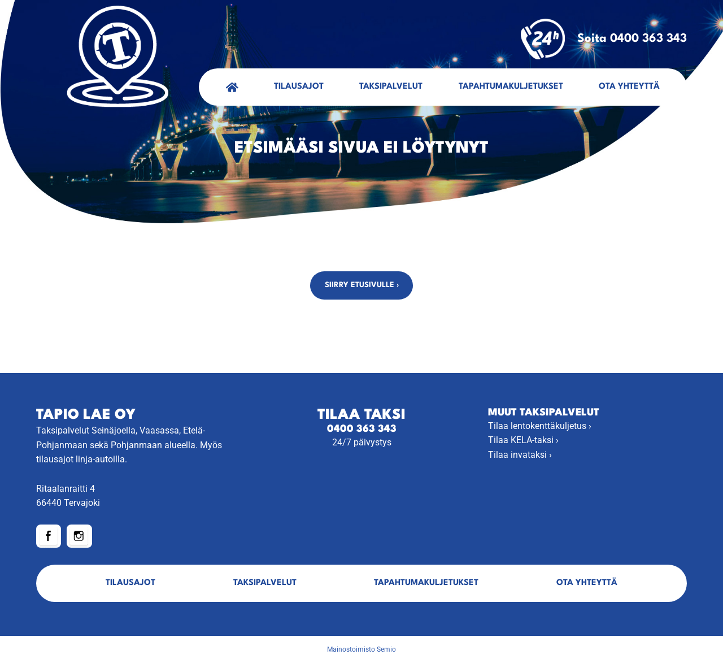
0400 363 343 (362, 429)
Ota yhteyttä (629, 87)
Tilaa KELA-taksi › (523, 440)
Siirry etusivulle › (362, 285)
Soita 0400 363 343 (604, 39)
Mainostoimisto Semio (361, 649)
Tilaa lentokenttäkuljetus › (539, 426)
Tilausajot (299, 87)
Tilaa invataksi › (520, 454)
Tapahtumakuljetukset (511, 87)
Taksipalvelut (391, 87)
